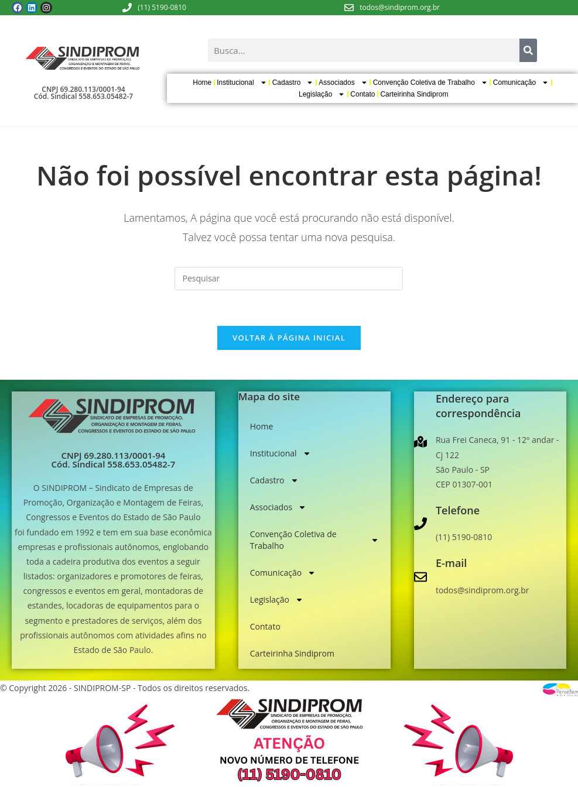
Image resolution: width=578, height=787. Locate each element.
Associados (343, 82)
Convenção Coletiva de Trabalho (430, 82)
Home (202, 82)
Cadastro (293, 82)
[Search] (528, 50)
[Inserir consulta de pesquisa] (289, 278)
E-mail (451, 563)
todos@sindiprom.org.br (400, 7)
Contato (362, 94)
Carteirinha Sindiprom (414, 94)
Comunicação (521, 82)
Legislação (322, 94)
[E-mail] (420, 577)
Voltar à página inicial (289, 337)
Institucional (241, 82)
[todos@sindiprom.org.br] (349, 7)
